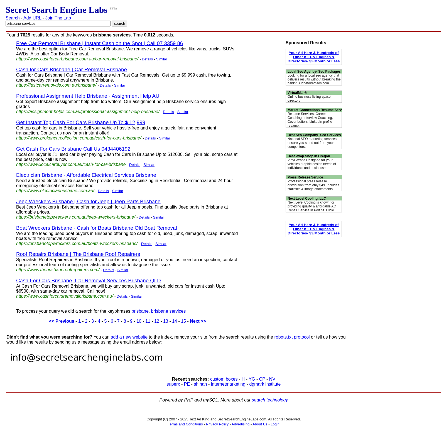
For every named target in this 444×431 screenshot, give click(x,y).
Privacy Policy (217, 424)
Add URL (32, 18)
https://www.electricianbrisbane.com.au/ (55, 190)
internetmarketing (228, 384)
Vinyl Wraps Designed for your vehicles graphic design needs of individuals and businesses (312, 164)
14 (174, 321)
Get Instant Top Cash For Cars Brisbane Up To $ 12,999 (80, 122)
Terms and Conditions (185, 424)
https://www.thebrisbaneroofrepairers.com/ (58, 269)
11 (147, 321)
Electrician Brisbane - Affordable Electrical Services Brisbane (86, 175)
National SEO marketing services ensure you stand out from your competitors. (312, 143)
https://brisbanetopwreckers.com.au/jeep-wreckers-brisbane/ (75, 217)
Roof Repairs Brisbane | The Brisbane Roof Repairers (78, 254)
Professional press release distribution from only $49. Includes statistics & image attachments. (313, 185)
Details (147, 59)
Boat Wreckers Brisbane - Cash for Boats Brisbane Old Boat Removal (96, 228)
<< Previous (61, 321)
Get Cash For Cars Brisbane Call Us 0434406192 (73, 149)
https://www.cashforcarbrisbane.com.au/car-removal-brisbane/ (77, 59)
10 (138, 321)
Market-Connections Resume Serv (315, 110)
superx (173, 384)
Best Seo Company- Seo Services (314, 135)
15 (183, 321)
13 (165, 321)
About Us (259, 424)
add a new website (129, 337)
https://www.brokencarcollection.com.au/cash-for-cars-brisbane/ (78, 138)
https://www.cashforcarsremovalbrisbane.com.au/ (64, 296)
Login (275, 424)
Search (13, 18)
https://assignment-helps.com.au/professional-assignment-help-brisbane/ (88, 111)
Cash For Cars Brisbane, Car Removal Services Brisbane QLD (88, 280)
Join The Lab (58, 18)
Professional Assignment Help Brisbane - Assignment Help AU (88, 96)
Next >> (198, 321)
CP (262, 379)
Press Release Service (305, 177)
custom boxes (224, 379)
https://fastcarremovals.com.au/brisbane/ (56, 85)
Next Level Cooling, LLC (307, 198)
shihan (200, 384)
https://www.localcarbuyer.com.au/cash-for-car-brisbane (71, 164)
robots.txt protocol (292, 337)
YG (252, 379)
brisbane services (168, 311)
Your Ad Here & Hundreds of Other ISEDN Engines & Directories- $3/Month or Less (314, 57)
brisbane (139, 311)
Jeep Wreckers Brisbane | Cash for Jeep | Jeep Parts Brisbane (88, 201)
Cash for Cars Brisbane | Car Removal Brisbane (71, 69)
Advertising (240, 424)
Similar (161, 59)
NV (272, 379)
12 (156, 321)
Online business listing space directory (309, 98)
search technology (270, 400)
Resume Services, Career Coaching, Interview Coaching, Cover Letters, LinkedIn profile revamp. (310, 120)
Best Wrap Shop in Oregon (309, 156)
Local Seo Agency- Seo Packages (314, 72)
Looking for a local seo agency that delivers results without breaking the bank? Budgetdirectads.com (314, 79)
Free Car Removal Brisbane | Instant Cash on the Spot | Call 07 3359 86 (99, 43)
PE (187, 384)
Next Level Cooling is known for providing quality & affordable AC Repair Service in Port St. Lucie (312, 206)
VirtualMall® (297, 93)
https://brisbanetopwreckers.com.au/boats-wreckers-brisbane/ (77, 243)
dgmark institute (265, 384)
